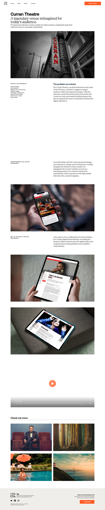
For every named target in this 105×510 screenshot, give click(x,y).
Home (12, 3)
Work (19, 3)
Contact (33, 3)
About (25, 3)
